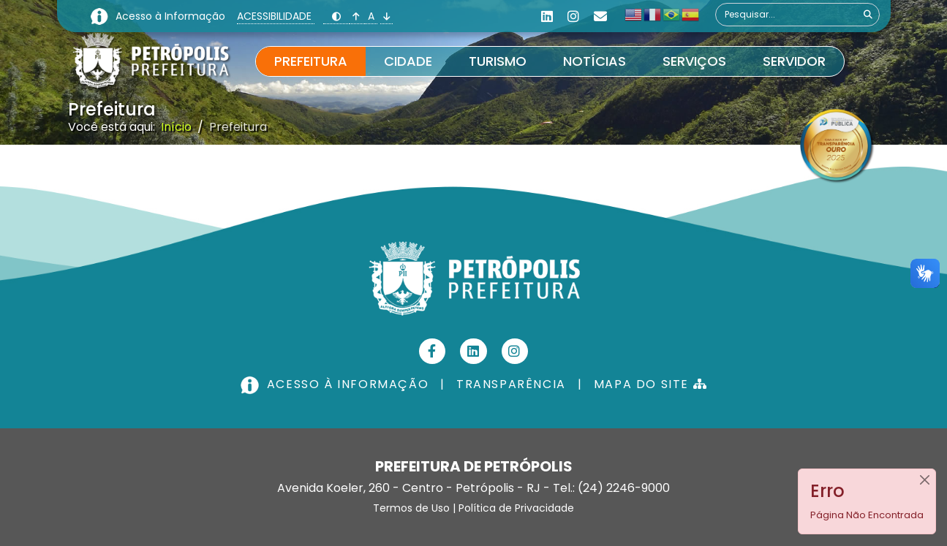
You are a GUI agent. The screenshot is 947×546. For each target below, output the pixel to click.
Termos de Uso (411, 508)
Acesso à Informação (172, 16)
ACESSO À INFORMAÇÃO (336, 384)
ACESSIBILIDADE (275, 16)
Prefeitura (310, 61)
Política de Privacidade (516, 508)
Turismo (498, 61)
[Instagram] (573, 16)
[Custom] (600, 16)
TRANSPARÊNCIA (511, 384)
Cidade (408, 61)
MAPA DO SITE (650, 384)
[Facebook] (432, 351)
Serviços (694, 61)
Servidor (794, 61)
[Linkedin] (547, 16)
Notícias (594, 61)
